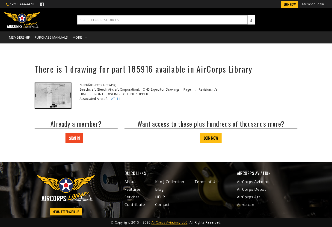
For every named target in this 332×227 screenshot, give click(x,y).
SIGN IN (74, 138)
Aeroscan (245, 204)
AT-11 (115, 98)
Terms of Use (207, 181)
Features (133, 189)
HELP (160, 196)
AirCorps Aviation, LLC (169, 222)
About (130, 181)
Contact (162, 204)
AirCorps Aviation (253, 181)
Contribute (135, 204)
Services (132, 196)
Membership (19, 37)
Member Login (313, 4)
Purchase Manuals (51, 37)
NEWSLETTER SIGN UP (66, 211)
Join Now (290, 4)
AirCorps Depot (251, 189)
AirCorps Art (248, 196)
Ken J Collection (169, 181)
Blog (159, 189)
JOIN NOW (211, 138)
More (79, 37)
